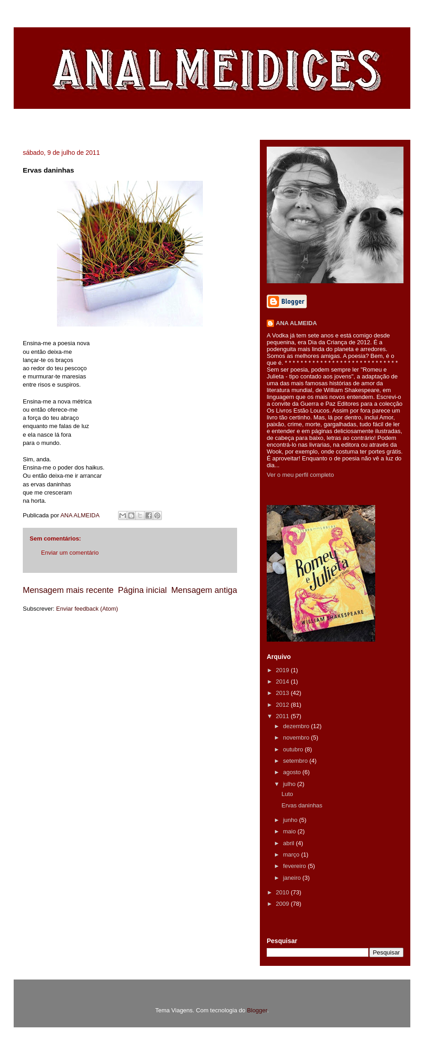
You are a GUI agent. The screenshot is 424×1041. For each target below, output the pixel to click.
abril (289, 843)
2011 (283, 716)
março (292, 854)
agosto (293, 772)
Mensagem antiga (204, 590)
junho (291, 819)
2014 (283, 681)
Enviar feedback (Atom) (87, 608)
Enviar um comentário (69, 552)
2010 (283, 892)
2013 (283, 692)
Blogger (257, 1010)
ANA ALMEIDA (296, 323)
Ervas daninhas (301, 805)
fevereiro (295, 865)
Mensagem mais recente (68, 590)
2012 (283, 704)
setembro (296, 760)
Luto (287, 794)
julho (290, 784)
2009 (283, 903)
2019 (283, 670)
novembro (297, 737)
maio (290, 831)
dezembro (297, 726)
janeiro (293, 877)
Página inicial (142, 590)
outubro (294, 749)
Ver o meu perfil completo (300, 474)
